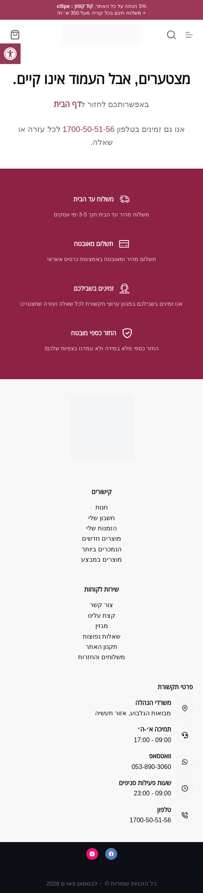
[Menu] (189, 34)
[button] (10, 53)
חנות (101, 507)
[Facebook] (111, 854)
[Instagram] (92, 854)
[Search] (171, 34)
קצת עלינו (101, 615)
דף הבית (67, 104)
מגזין (101, 625)
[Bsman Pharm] (101, 34)
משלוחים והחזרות (101, 657)
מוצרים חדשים (101, 538)
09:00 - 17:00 (152, 740)
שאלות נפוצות (101, 636)
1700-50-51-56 (88, 129)
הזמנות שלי (101, 528)
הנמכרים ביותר (101, 549)
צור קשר (101, 605)
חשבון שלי (101, 518)
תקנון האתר (101, 646)
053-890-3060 (151, 766)
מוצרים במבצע (101, 559)
